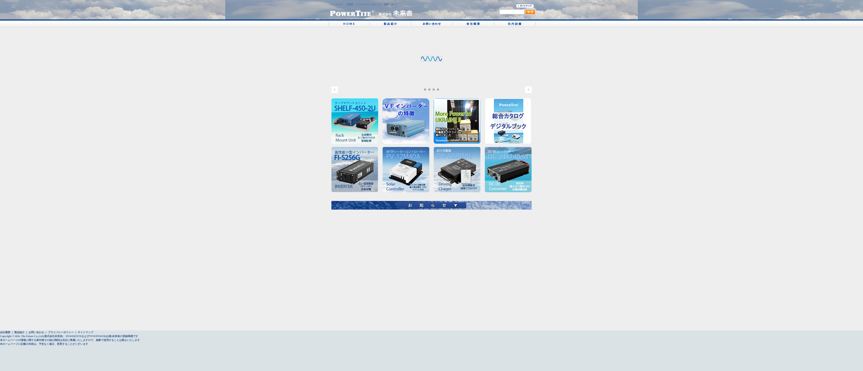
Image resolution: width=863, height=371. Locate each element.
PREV (334, 89)
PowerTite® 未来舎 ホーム (348, 23)
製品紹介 (390, 23)
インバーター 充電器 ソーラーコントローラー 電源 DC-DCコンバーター (371, 5)
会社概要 (473, 23)
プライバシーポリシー (61, 332)
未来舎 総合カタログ (508, 121)
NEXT (528, 89)
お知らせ (431, 204)
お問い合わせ (431, 23)
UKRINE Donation (457, 121)
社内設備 (514, 23)
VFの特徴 (406, 121)
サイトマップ (85, 332)
